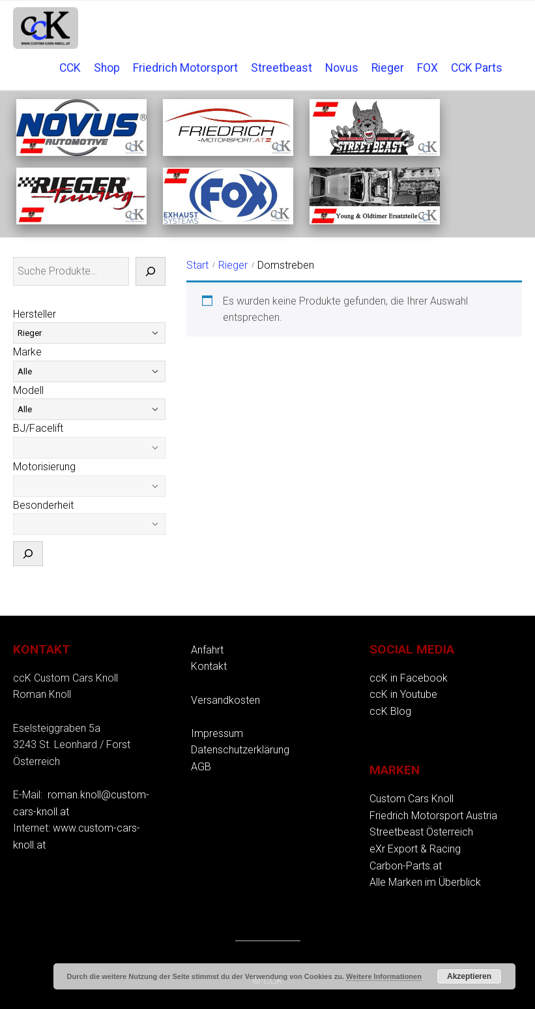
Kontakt (209, 666)
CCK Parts (476, 67)
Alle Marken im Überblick (425, 882)
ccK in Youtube (403, 694)
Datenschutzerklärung (240, 750)
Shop (107, 67)
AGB (201, 767)
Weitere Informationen (384, 976)
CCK (70, 67)
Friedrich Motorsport (185, 67)
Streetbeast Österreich (421, 832)
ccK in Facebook (408, 678)
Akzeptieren (469, 976)
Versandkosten (225, 700)
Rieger (387, 67)
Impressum (217, 733)
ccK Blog (390, 711)
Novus (341, 67)
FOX (427, 67)
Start (197, 265)
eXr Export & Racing (415, 849)
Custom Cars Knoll (411, 798)
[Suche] (151, 271)
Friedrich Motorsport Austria (433, 815)
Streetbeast (281, 67)
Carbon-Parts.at (405, 866)
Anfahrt (207, 650)
